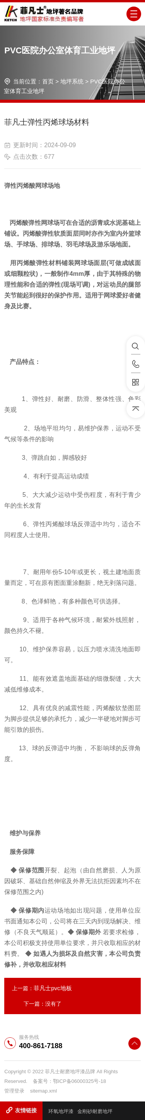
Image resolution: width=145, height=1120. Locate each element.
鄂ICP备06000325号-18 (79, 1081)
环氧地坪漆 (60, 1111)
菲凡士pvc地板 (53, 988)
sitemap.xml (43, 1091)
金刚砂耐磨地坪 (95, 1111)
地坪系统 (72, 81)
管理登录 (14, 1091)
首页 (48, 81)
